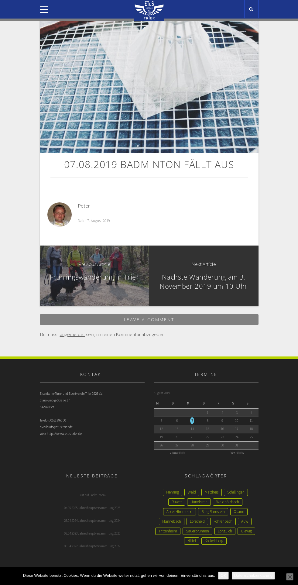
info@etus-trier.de (60, 427)
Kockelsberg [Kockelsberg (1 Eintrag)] (214, 540)
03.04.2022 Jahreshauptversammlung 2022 (92, 546)
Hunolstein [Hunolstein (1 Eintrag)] (198, 501)
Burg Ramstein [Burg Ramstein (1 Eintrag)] (213, 511)
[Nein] (289, 576)
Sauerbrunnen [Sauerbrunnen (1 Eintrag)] (197, 531)
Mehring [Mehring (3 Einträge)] (172, 492)
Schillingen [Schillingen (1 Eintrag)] (236, 492)
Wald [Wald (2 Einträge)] (192, 492)
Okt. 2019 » (236, 453)
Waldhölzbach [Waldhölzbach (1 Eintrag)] (227, 501)
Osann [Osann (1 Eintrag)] (239, 511)
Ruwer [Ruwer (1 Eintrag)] (177, 501)
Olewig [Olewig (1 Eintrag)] (246, 531)
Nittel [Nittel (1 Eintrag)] (191, 540)
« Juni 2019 (177, 453)
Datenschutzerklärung (253, 575)
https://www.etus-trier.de (64, 434)
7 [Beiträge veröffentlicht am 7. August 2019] (192, 420)
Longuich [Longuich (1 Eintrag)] (225, 531)
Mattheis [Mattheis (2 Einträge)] (211, 492)
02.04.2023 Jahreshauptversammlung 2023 (92, 533)
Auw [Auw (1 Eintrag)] (244, 521)
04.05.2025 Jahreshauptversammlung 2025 (92, 508)
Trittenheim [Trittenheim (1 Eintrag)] (168, 531)
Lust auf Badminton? (92, 495)
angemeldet (72, 334)
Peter (84, 205)
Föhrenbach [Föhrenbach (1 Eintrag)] (223, 521)
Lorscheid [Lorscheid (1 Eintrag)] (197, 521)
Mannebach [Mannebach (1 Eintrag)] (171, 521)
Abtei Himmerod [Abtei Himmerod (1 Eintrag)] (179, 511)
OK (223, 575)
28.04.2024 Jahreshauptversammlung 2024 (92, 520)
